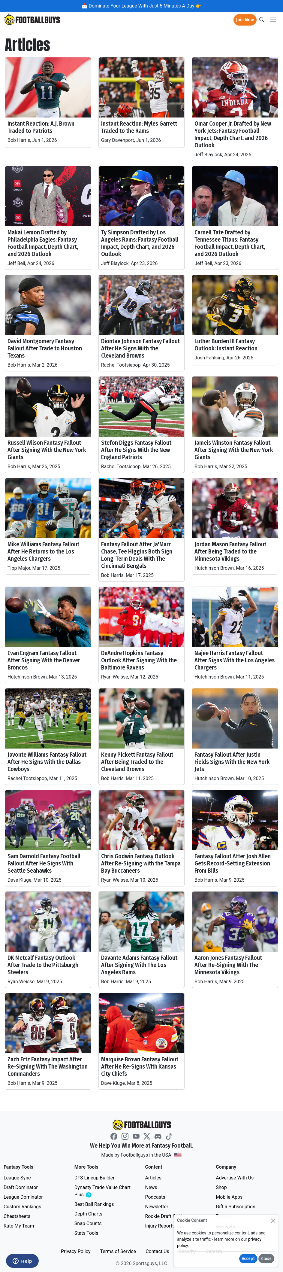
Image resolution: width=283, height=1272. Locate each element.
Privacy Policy (76, 1251)
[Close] (273, 1220)
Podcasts (155, 1197)
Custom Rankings (22, 1206)
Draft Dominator (21, 1187)
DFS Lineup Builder (94, 1178)
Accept (248, 1258)
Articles (153, 1178)
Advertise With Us (235, 1178)
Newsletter (156, 1206)
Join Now (245, 20)
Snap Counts (88, 1223)
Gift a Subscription (235, 1206)
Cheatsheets (17, 1216)
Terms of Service (118, 1251)
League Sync (17, 1178)
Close (266, 1258)
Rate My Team (19, 1226)
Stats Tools (86, 1233)
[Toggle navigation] (273, 20)
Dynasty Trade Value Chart (102, 1191)
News (151, 1187)
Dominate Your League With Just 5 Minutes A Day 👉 (145, 6)
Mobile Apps (229, 1197)
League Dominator (23, 1197)
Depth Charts (88, 1214)
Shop (221, 1187)
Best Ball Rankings (94, 1204)
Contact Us (157, 1251)
